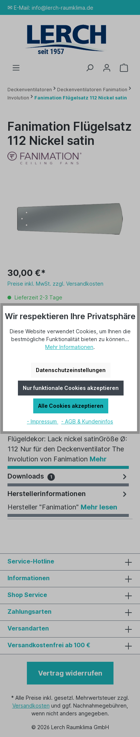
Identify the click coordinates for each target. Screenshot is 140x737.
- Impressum (42, 421)
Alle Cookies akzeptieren (70, 406)
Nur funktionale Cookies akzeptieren (71, 388)
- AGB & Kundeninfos (87, 421)
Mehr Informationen (69, 347)
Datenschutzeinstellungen (71, 370)
